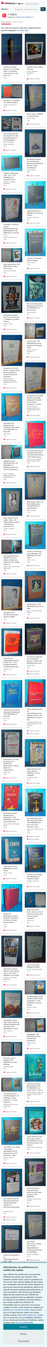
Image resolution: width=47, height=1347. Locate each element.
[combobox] (26, 9)
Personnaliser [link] (23, 1341)
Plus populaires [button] (6, 22)
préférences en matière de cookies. (16, 1310)
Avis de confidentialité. (24, 1322)
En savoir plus (22, 30)
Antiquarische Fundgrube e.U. (25, 17)
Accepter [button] (23, 1327)
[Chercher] (43, 9)
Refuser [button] (23, 1334)
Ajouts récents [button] (18, 22)
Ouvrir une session (32, 4)
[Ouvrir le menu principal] (5, 9)
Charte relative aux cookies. (32, 1315)
